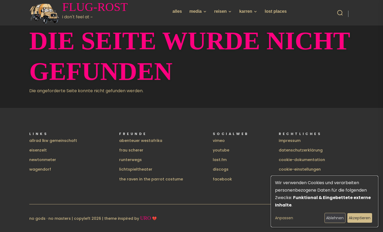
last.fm (220, 159)
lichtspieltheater (135, 169)
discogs (220, 169)
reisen (220, 11)
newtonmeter (42, 159)
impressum (290, 140)
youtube (221, 150)
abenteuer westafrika (140, 140)
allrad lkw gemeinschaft (53, 140)
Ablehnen (335, 218)
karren (245, 11)
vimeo (219, 140)
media (195, 11)
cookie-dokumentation (302, 159)
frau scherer (131, 150)
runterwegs (130, 159)
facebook (222, 179)
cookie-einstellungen (300, 169)
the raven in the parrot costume (151, 179)
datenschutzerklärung (301, 150)
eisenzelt (38, 150)
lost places (276, 11)
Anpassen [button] (284, 218)
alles (177, 11)
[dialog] (324, 201)
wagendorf (40, 169)
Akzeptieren (359, 218)
